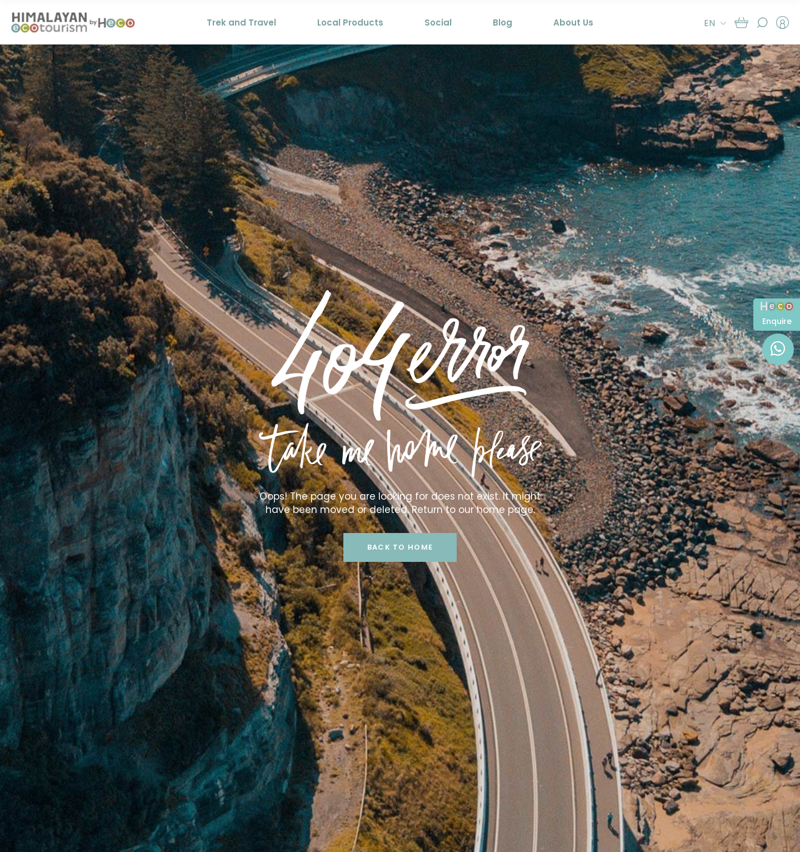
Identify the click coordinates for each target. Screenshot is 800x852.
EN (709, 23)
